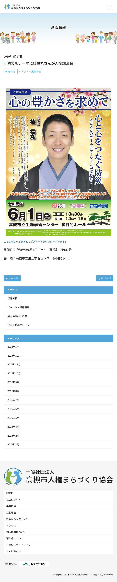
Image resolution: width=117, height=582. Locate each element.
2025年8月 (13, 391)
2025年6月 (13, 409)
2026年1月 (13, 346)
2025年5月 (13, 418)
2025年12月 (14, 355)
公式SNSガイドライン (18, 545)
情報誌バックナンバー (18, 519)
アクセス (11, 525)
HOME (9, 493)
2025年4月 (13, 426)
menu (110, 7)
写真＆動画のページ (18, 325)
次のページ (105, 278)
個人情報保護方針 (16, 532)
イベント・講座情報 (30, 71)
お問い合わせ (13, 551)
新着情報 (10, 71)
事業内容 (11, 506)
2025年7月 (13, 400)
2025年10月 (14, 373)
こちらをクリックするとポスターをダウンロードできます (35, 241)
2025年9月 (13, 382)
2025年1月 (13, 444)
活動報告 (11, 512)
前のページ (12, 278)
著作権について (14, 538)
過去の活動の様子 (17, 316)
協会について (13, 499)
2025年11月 (14, 364)
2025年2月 (13, 435)
